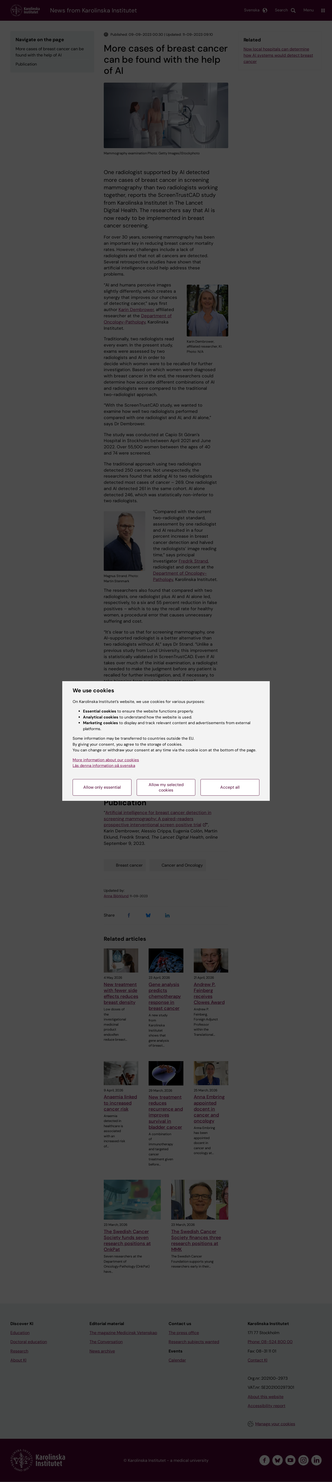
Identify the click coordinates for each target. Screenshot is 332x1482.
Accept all (230, 787)
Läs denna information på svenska (104, 765)
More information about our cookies (106, 759)
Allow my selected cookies (166, 787)
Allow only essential (102, 787)
